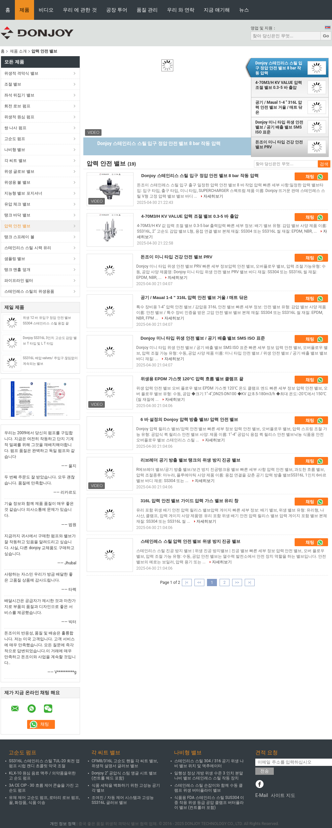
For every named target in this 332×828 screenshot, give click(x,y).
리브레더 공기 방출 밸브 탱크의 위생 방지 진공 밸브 (190, 460)
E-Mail (261, 795)
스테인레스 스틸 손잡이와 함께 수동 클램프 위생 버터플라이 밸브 (208, 788)
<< (199, 582)
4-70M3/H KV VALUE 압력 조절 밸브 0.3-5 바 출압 (278, 85)
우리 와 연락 (180, 10)
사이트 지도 (283, 795)
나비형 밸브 (14, 149)
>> (237, 582)
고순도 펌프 (14, 138)
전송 (264, 771)
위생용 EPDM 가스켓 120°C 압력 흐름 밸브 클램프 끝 (192, 378)
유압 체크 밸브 (17, 204)
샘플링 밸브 (14, 258)
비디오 (46, 10)
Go (326, 35)
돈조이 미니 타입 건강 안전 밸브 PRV (279, 144)
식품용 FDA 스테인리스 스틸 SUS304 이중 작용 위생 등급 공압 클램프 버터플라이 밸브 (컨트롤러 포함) (209, 802)
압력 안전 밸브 (17, 226)
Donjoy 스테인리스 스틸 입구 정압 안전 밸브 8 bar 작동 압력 (278, 68)
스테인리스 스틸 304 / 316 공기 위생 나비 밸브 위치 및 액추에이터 (209, 763)
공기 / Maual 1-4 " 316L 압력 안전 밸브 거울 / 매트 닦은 (278, 107)
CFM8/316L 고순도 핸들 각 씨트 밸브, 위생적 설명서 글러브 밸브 (125, 763)
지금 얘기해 (217, 9)
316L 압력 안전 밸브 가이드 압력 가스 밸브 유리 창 (189, 500)
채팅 (314, 176)
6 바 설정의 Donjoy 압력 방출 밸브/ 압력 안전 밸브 (189, 419)
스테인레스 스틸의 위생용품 (29, 291)
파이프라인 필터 (18, 280)
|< (186, 582)
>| (249, 582)
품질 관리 (147, 10)
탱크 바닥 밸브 (17, 215)
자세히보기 (213, 196)
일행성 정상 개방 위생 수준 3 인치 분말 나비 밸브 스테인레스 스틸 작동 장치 (208, 775)
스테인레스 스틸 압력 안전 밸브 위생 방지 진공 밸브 (190, 541)
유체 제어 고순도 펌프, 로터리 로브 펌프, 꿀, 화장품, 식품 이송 (44, 800)
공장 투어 (116, 10)
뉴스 (244, 10)
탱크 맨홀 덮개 (17, 269)
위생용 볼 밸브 (17, 182)
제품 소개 (18, 51)
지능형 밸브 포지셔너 (23, 193)
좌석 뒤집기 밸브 (19, 95)
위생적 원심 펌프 (19, 117)
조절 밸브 (12, 84)
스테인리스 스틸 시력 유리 (27, 247)
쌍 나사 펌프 (15, 128)
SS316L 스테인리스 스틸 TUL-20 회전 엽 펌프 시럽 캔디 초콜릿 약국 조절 (44, 763)
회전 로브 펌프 (17, 106)
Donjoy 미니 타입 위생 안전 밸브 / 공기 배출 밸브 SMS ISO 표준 (279, 127)
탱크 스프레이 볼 (19, 237)
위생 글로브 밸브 (19, 171)
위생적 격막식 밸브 (21, 73)
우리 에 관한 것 (80, 10)
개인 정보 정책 (63, 823)
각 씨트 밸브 (15, 160)
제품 (24, 10)
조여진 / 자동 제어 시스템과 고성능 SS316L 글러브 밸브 (123, 800)
